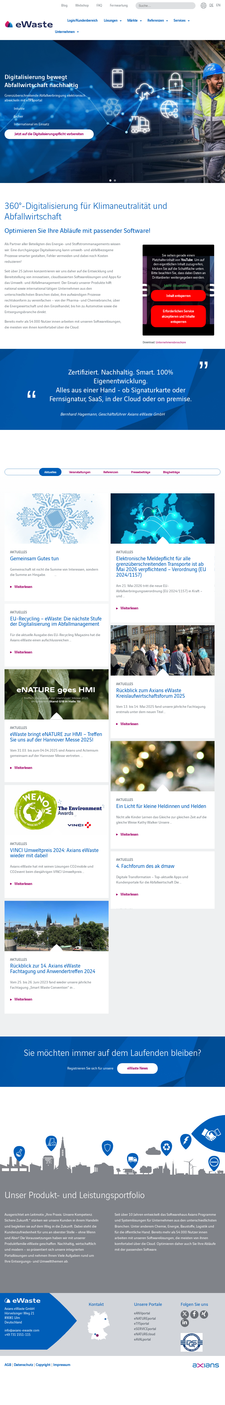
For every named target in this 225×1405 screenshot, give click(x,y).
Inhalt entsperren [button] (178, 295)
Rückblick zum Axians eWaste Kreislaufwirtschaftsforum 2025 (148, 692)
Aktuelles (50, 472)
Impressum (61, 1364)
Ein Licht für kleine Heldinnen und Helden (159, 805)
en (218, 4)
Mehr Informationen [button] (178, 285)
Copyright (43, 1364)
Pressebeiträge (140, 472)
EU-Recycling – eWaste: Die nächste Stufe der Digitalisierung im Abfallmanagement (56, 621)
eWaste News (137, 1067)
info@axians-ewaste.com (22, 1330)
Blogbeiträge (171, 472)
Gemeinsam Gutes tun (34, 558)
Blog (64, 5)
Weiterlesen (23, 586)
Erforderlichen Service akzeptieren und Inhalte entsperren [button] (178, 316)
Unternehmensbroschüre (171, 342)
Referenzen (110, 472)
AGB (8, 1364)
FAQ (99, 5)
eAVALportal (142, 1339)
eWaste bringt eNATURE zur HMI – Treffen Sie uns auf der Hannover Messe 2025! (56, 739)
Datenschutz (23, 1364)
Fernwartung (119, 5)
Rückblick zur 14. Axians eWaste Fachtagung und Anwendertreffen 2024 (52, 976)
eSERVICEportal (145, 1328)
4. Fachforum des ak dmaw (143, 868)
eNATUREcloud (144, 1334)
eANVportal (142, 1313)
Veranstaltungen (79, 472)
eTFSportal (141, 1323)
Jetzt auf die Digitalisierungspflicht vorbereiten (49, 133)
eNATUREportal (145, 1318)
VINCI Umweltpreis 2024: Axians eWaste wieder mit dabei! (54, 860)
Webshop (82, 5)
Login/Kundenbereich (82, 20)
